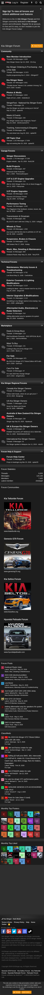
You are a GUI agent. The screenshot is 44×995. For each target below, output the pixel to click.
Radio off (10, 98)
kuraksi (18, 87)
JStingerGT (34, 75)
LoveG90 (20, 211)
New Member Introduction (19, 57)
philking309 (19, 303)
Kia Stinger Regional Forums (14, 383)
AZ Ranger (20, 199)
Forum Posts (6, 663)
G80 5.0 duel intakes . (13, 722)
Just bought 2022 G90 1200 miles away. (20, 691)
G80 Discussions (10, 727)
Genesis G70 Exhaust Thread (17, 197)
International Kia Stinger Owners (21, 439)
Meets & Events (14, 115)
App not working (12, 143)
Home (33, 922)
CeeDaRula (29, 275)
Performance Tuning (16, 204)
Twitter (4, 924)
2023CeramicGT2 (23, 123)
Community (6, 51)
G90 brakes (10, 244)
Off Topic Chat (13, 138)
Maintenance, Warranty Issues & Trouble (18, 679)
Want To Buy (12, 343)
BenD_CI (19, 351)
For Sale (10, 356)
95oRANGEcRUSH (23, 434)
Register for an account (31, 24)
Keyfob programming (14, 75)
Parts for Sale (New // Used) (17, 798)
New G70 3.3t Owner (13, 699)
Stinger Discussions (16, 156)
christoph (39, 481)
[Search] (40, 2)
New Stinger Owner (13, 62)
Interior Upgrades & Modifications (23, 296)
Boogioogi (19, 396)
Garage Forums (8, 151)
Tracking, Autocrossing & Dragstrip (22, 128)
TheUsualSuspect (22, 174)
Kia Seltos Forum (23, 971)
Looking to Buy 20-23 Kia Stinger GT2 (19, 349)
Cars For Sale (13, 368)
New (6, 714)
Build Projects (13, 166)
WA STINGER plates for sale (18, 771)
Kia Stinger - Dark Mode (11, 919)
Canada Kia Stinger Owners (19, 388)
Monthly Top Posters (10, 808)
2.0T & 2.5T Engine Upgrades (20, 179)
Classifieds (6, 733)
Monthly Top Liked (9, 843)
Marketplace (6, 326)
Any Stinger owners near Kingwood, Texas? (21, 121)
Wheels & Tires (14, 226)
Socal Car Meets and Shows (16, 406)
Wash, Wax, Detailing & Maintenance (24, 249)
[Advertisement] (22, 38)
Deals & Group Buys (16, 331)
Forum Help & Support (11, 452)
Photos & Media (14, 92)
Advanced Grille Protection (16, 172)
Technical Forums (9, 262)
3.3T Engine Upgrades (17, 191)
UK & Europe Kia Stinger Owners (22, 426)
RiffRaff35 (20, 408)
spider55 (20, 110)
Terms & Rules (7, 922)
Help (27, 922)
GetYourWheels (21, 338)
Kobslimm (20, 318)
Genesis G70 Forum (9, 971)
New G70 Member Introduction (15, 703)
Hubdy (27, 244)
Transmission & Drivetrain (18, 216)
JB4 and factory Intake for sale (18, 748)
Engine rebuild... (12, 161)
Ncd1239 (31, 161)
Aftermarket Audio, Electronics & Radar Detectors (21, 711)
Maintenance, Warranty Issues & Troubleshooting (21, 687)
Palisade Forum (32, 973)
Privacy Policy (19, 922)
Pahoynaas (20, 186)
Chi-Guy (33, 62)
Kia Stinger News (15, 80)
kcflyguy (39, 221)
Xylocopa (19, 363)
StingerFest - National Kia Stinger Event (24, 103)
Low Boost (10, 275)
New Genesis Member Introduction (16, 695)
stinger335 (20, 291)
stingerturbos (20, 376)
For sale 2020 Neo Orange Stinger (18, 374)
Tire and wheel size (13, 133)
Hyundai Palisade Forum (17, 973)
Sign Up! (6, 11)
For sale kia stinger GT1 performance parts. (22, 779)
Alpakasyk (28, 421)
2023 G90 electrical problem (16, 675)
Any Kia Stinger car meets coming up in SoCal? (23, 108)
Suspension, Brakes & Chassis (21, 239)
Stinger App (10, 421)
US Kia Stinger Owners (17, 401)
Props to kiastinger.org (14, 462)
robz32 (40, 444)
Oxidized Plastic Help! (14, 254)
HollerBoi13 (26, 98)
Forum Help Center (16, 457)
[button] (2, 2)
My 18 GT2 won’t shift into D (16, 221)
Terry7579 (35, 254)
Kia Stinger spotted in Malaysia (17, 444)
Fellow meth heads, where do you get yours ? (22, 394)
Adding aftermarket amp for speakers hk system (23, 316)
